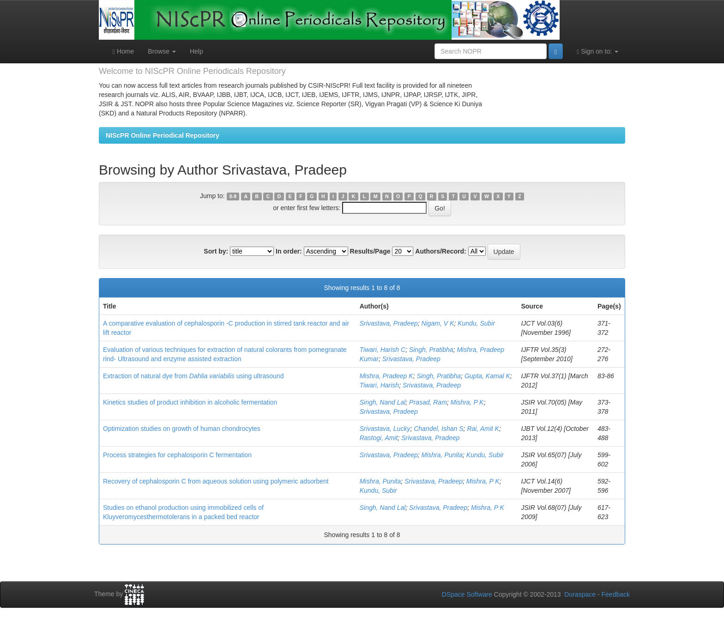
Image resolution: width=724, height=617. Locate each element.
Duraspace (580, 594)
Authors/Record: (440, 251)
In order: (289, 251)
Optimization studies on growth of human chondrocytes (181, 428)
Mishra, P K (467, 402)
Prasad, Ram (428, 402)
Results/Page (370, 251)
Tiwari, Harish (379, 385)
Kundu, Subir (476, 323)
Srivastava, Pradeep (389, 323)
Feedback (616, 594)
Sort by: (216, 251)
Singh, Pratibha (431, 349)
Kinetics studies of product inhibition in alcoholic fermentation (190, 402)
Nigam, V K (438, 323)
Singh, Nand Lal (383, 402)
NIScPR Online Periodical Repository (162, 135)
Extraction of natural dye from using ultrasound (193, 376)
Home (123, 51)
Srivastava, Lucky (385, 428)
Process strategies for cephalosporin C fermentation (177, 455)
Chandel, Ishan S (438, 428)
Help (196, 51)
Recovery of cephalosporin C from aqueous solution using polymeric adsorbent (216, 481)
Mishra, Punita (442, 455)
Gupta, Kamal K (487, 376)
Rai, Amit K (483, 428)
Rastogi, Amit (379, 438)
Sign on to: (597, 51)
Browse (162, 51)
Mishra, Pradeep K (386, 376)
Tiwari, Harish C (382, 349)
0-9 (232, 196)
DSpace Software (467, 594)
